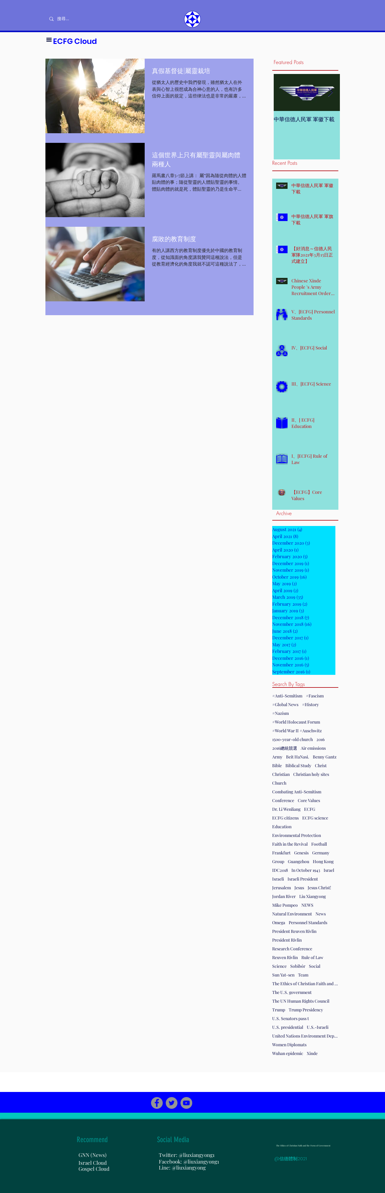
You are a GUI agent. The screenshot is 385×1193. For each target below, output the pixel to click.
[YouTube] (186, 1103)
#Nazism (280, 713)
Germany (320, 852)
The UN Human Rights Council (300, 1001)
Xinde (312, 1053)
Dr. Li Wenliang (286, 809)
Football (319, 844)
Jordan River (284, 896)
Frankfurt (281, 852)
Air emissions (313, 748)
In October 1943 (305, 870)
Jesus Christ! (319, 887)
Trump (278, 1009)
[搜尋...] (83, 19)
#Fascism (315, 695)
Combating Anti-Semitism (296, 791)
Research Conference (292, 948)
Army (277, 756)
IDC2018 (280, 870)
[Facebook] (157, 1103)
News (321, 913)
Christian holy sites (311, 774)
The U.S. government (292, 992)
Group (278, 861)
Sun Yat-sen (283, 974)
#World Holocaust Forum (296, 721)
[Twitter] (171, 1103)
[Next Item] (330, 92)
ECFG (309, 809)
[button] (49, 40)
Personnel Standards (308, 922)
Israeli (278, 878)
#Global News (285, 704)
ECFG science (315, 817)
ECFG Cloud (75, 41)
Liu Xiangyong (312, 896)
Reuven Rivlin (285, 957)
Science (279, 966)
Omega (278, 922)
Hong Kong (323, 861)
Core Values (309, 800)
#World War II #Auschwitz (297, 730)
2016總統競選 (284, 748)
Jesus (299, 887)
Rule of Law (312, 957)
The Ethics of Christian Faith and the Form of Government (305, 983)
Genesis (301, 852)
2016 (320, 739)
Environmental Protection (296, 835)
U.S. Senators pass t (290, 1018)
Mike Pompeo (285, 905)
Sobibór (297, 966)
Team (303, 974)
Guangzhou (298, 861)
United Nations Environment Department (305, 1035)
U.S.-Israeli (317, 1027)
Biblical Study (298, 765)
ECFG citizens (285, 817)
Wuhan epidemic (287, 1053)
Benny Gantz (325, 756)
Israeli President (303, 878)
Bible (277, 765)
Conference (283, 800)
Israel (329, 870)
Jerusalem (281, 887)
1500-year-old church (292, 739)
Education (281, 826)
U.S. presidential (287, 1027)
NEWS (307, 905)
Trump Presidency (306, 1009)
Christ (321, 765)
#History (310, 704)
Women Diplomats (289, 1044)
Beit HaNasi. (297, 756)
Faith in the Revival (290, 844)
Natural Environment (292, 913)
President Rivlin (287, 939)
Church (279, 783)
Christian (281, 774)
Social (314, 966)
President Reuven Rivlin (294, 931)
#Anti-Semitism (287, 695)
